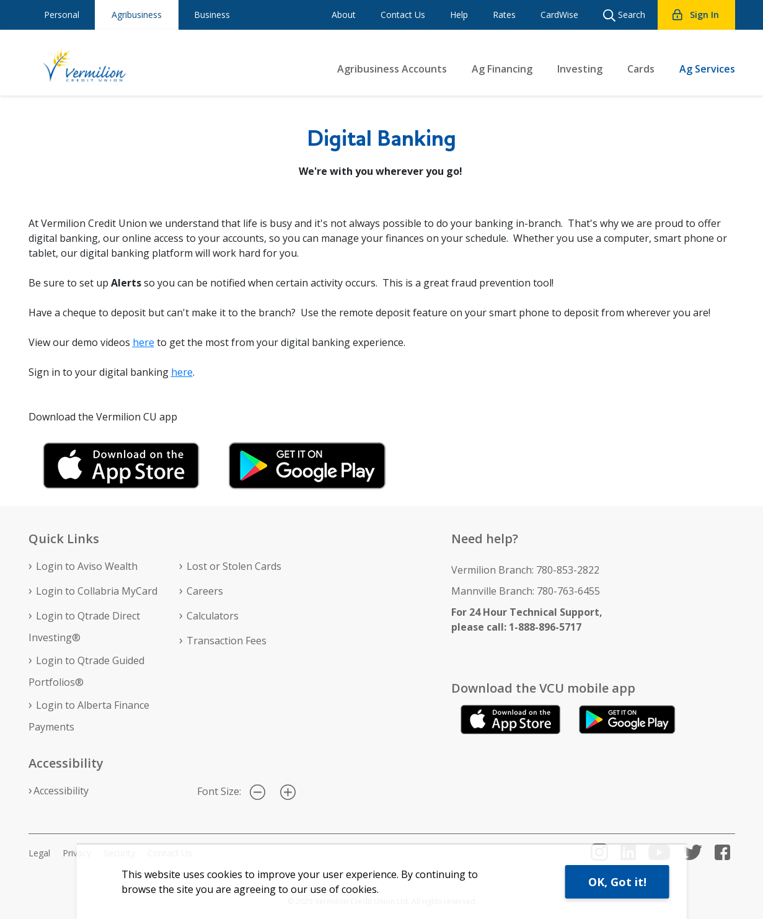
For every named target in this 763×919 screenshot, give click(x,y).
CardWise (559, 14)
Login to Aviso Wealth (87, 566)
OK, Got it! (617, 881)
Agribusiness (137, 14)
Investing (579, 69)
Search (624, 15)
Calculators (213, 616)
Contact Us (403, 14)
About (344, 14)
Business (212, 14)
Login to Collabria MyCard (96, 591)
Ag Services (707, 69)
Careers (205, 591)
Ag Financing (502, 69)
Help (459, 14)
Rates (504, 14)
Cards (641, 69)
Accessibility (61, 790)
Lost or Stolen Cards (234, 566)
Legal (39, 853)
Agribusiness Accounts (392, 69)
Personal (61, 14)
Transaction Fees (227, 640)
